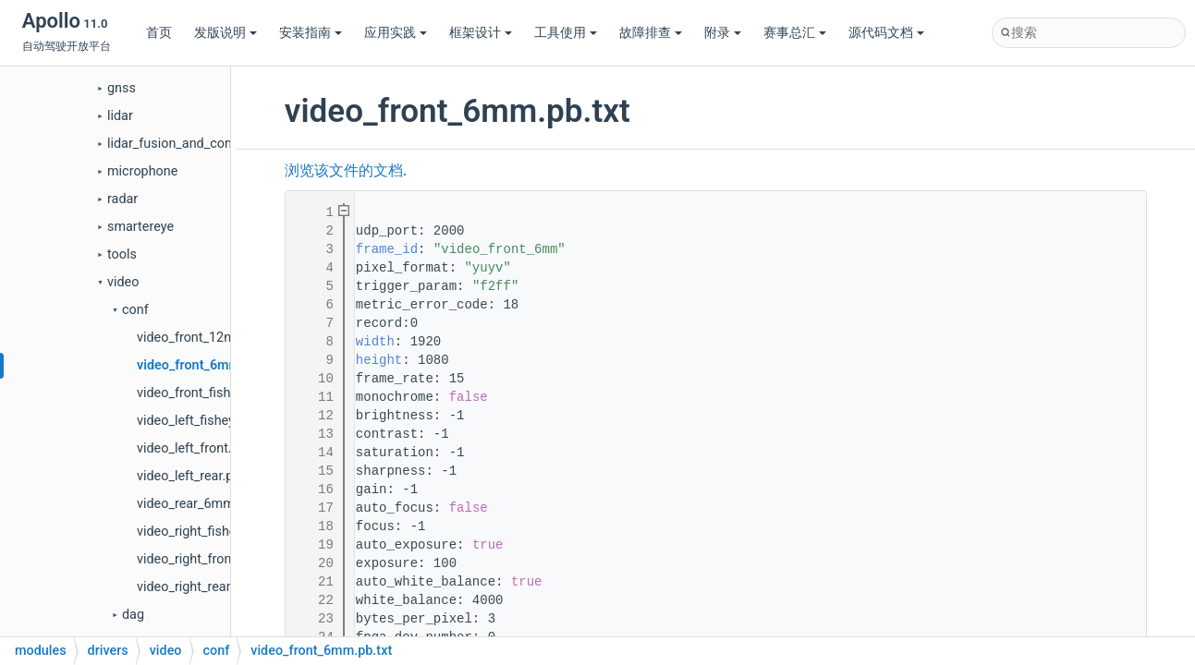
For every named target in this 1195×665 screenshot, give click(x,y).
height (379, 360)
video (123, 282)
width (375, 341)
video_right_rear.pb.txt (202, 587)
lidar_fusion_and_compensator (197, 143)
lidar (120, 116)
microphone (142, 171)
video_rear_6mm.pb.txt (204, 504)
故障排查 (650, 33)
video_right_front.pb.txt (205, 559)
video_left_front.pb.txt (201, 448)
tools (122, 254)
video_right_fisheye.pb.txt (212, 531)
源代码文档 (886, 33)
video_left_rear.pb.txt (198, 476)
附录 (722, 33)
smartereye (140, 227)
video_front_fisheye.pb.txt (212, 393)
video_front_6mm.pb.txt (207, 365)
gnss (121, 88)
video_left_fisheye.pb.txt (208, 421)
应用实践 (395, 33)
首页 (159, 33)
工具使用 (565, 33)
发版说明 (225, 33)
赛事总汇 (794, 33)
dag (133, 615)
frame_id (387, 249)
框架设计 (480, 33)
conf (135, 310)
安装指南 (310, 33)
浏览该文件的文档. (346, 171)
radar (122, 199)
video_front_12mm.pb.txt (211, 337)
